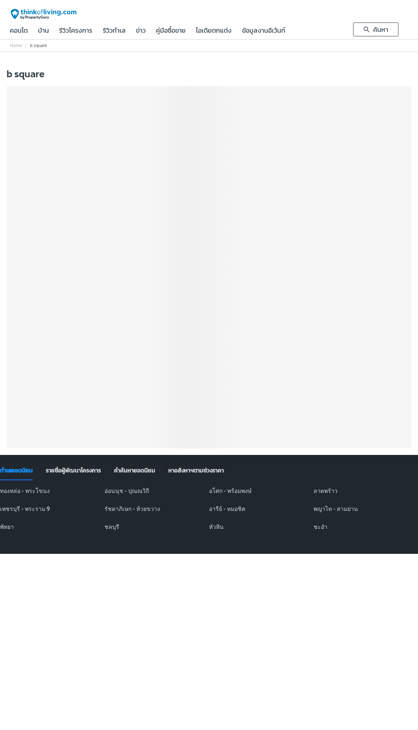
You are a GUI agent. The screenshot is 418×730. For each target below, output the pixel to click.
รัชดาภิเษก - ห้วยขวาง (132, 509)
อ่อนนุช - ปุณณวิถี (126, 491)
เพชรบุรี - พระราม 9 (25, 509)
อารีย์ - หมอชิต (227, 509)
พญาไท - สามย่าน (336, 509)
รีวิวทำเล (114, 31)
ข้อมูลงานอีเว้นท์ (263, 31)
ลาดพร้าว (326, 491)
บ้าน (43, 31)
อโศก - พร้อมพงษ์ (230, 491)
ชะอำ (320, 527)
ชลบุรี (111, 527)
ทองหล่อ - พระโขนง (25, 491)
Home (16, 45)
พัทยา (7, 527)
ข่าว (141, 31)
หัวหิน (216, 527)
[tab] (16, 470)
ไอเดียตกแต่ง (213, 31)
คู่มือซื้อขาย (171, 31)
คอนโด (19, 31)
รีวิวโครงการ (75, 31)
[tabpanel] (209, 514)
